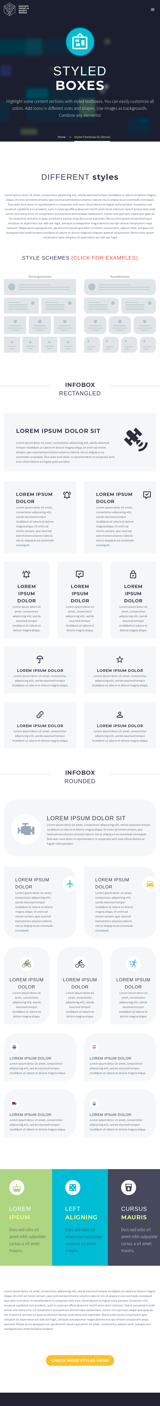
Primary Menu (152, 9)
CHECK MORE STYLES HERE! (80, 1364)
